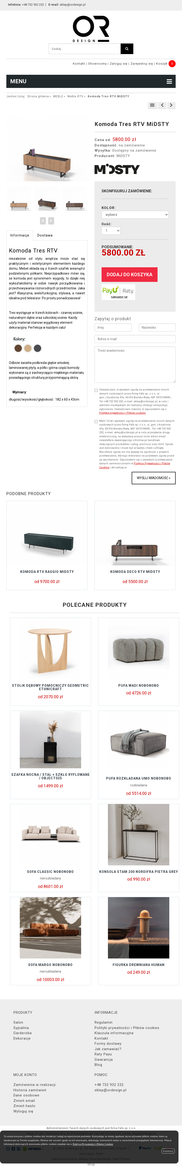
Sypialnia (21, 1028)
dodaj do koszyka (129, 274)
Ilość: (107, 224)
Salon (18, 1022)
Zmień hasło (24, 1106)
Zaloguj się (118, 63)
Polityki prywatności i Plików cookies (127, 1028)
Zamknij (168, 1151)
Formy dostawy (108, 1043)
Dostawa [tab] (45, 235)
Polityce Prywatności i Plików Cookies (93, 1144)
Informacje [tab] (19, 235)
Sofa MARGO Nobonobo (50, 965)
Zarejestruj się (142, 63)
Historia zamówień (29, 1090)
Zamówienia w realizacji (34, 1085)
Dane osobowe (26, 1095)
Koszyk (162, 63)
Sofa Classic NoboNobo (50, 872)
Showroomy (97, 63)
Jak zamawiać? (108, 1049)
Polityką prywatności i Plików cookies (122, 412)
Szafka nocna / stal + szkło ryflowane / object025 (50, 776)
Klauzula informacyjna (114, 1033)
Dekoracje (22, 1038)
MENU (91, 81)
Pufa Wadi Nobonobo (138, 685)
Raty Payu (103, 1054)
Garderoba (22, 1033)
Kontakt (79, 63)
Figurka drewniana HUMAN (139, 965)
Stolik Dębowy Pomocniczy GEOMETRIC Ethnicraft (50, 687)
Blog (98, 1065)
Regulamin (104, 1022)
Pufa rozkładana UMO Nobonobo (138, 778)
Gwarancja (104, 1059)
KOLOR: (109, 208)
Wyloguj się (23, 1111)
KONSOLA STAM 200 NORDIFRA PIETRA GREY (138, 872)
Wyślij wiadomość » (153, 478)
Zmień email (24, 1101)
